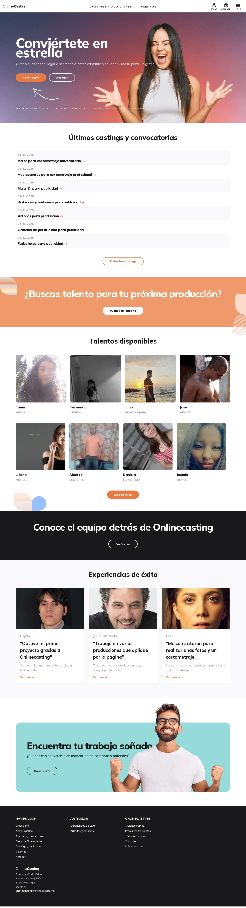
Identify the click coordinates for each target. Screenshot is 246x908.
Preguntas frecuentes (138, 832)
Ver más (27, 677)
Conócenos (123, 545)
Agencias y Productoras (30, 837)
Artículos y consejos (82, 832)
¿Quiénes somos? (135, 827)
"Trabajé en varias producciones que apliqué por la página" (122, 651)
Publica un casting (123, 311)
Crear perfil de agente (29, 842)
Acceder (62, 78)
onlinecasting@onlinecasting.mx (36, 892)
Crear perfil (31, 78)
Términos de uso (135, 837)
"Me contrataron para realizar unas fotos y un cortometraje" (193, 651)
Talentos (147, 6)
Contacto (130, 842)
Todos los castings (123, 262)
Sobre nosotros (134, 848)
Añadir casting (24, 832)
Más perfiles (123, 496)
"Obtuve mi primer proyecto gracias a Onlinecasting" (41, 651)
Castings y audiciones (111, 6)
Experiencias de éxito (83, 827)
